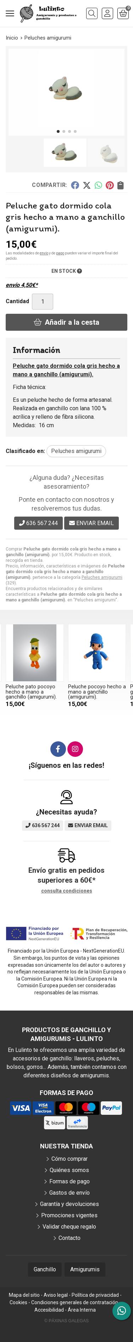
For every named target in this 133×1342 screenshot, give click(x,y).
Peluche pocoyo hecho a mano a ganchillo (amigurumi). (97, 692)
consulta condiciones (66, 891)
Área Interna (82, 1310)
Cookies (18, 1302)
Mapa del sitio (24, 1295)
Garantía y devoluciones (69, 1204)
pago (60, 253)
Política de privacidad (95, 1295)
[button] (58, 131)
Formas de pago (69, 1181)
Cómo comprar (69, 1158)
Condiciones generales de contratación (74, 1302)
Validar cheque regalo (69, 1226)
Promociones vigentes (69, 1215)
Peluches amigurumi (102, 577)
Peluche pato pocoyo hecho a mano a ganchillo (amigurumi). (31, 692)
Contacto (70, 1238)
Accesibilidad (49, 1310)
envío (44, 253)
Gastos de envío (69, 1192)
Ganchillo (45, 1269)
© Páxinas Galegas (66, 1320)
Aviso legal (56, 1295)
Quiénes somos (69, 1170)
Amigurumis (85, 1269)
